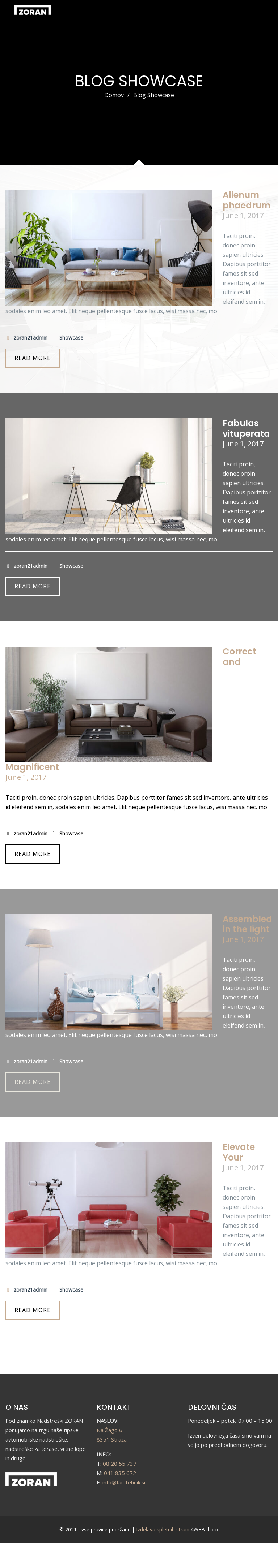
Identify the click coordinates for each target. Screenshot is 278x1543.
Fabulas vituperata (246, 428)
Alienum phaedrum (246, 200)
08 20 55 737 (119, 1463)
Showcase (67, 337)
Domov (114, 95)
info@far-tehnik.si (123, 1482)
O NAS (16, 1407)
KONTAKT (114, 1407)
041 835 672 (120, 1473)
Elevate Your (239, 1152)
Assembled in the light (247, 924)
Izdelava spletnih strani (162, 1529)
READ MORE (32, 358)
